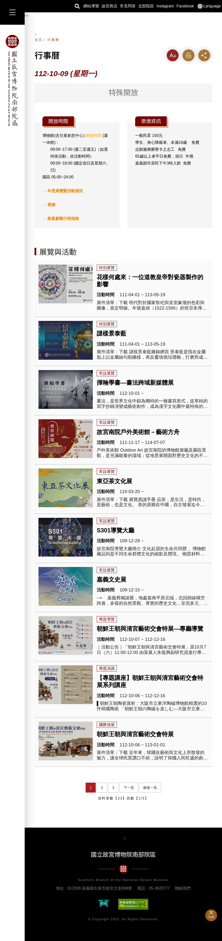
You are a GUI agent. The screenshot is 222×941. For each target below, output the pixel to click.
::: (36, 34)
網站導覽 (91, 6)
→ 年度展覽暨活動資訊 (62, 191)
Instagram (165, 6)
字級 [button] (173, 55)
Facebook (185, 6)
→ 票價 (48, 205)
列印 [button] (188, 55)
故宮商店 (109, 6)
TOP (211, 917)
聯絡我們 (183, 888)
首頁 (39, 40)
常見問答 (128, 6)
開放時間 (93, 135)
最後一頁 (150, 788)
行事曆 (53, 40)
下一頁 (129, 788)
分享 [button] (204, 55)
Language (212, 6)
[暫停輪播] (27, 15)
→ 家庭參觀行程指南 (60, 218)
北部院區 (146, 6)
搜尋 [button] (77, 6)
